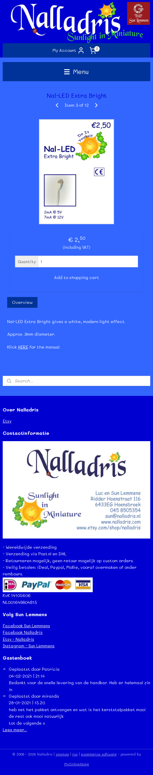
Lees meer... (15, 729)
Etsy (7, 421)
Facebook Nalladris (23, 632)
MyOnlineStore (76, 764)
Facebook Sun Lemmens (26, 625)
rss (75, 754)
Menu (76, 71)
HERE (23, 346)
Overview (22, 302)
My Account (68, 50)
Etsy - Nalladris (18, 639)
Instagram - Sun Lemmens (29, 646)
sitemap (62, 754)
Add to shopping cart (76, 277)
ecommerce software (99, 754)
